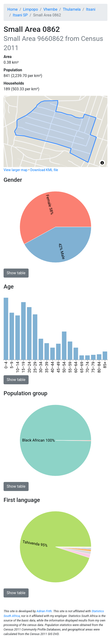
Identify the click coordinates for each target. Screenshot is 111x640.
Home (12, 9)
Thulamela (72, 9)
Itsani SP (20, 15)
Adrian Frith (44, 611)
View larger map (16, 170)
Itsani (90, 9)
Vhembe (50, 9)
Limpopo (30, 9)
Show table (16, 273)
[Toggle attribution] (102, 163)
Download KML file (44, 170)
